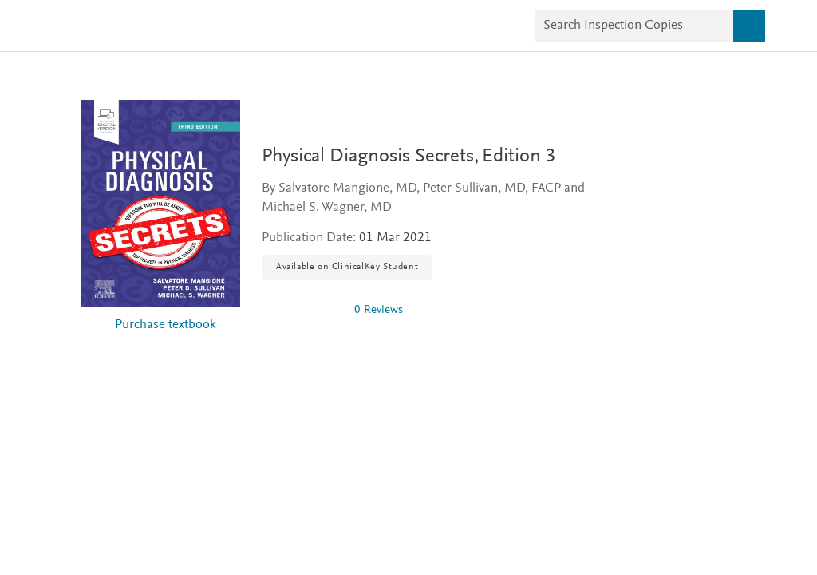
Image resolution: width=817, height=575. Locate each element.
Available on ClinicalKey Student (347, 267)
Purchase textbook (165, 325)
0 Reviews (378, 310)
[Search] (749, 26)
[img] (301, 309)
